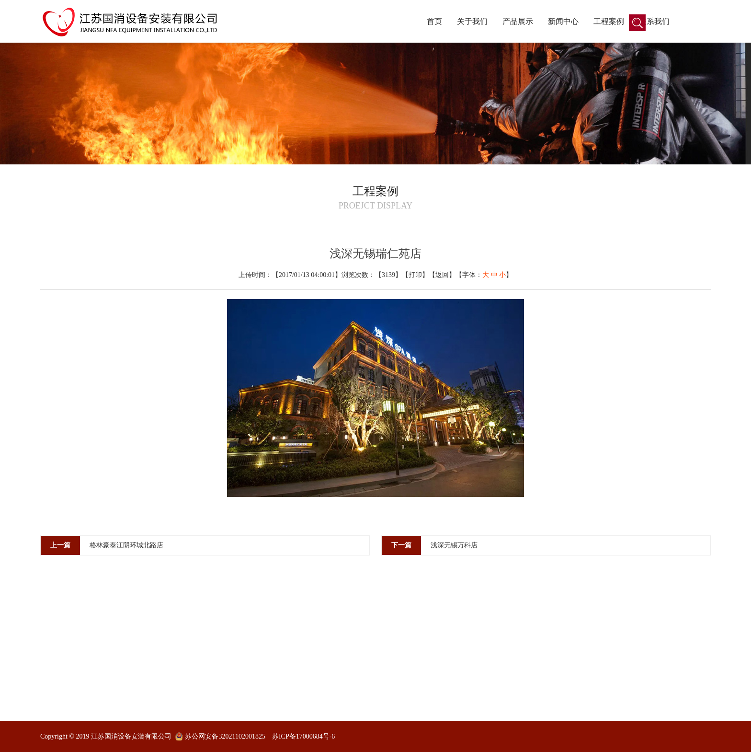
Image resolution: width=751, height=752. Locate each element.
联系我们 (654, 21)
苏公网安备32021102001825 (225, 736)
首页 (434, 21)
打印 (415, 274)
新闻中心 (563, 21)
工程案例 (608, 21)
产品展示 (517, 21)
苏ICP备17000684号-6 (303, 736)
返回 (442, 274)
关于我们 (472, 21)
